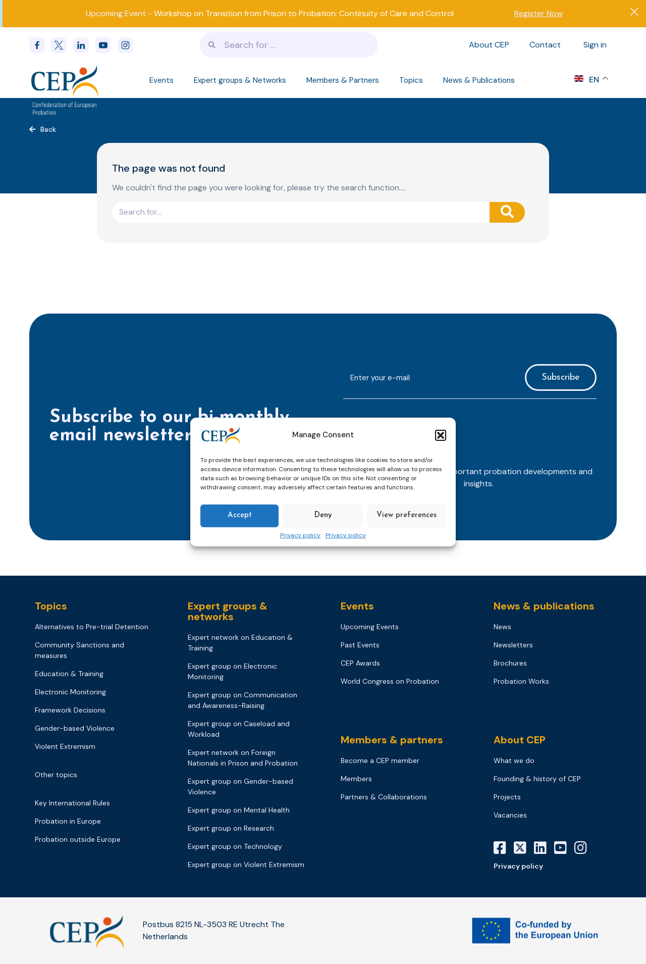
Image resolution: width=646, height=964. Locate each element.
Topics (411, 80)
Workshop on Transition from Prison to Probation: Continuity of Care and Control (304, 13)
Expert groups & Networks (240, 80)
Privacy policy (300, 535)
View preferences (406, 515)
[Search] (507, 212)
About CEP (489, 44)
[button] (441, 435)
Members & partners (392, 739)
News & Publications (479, 80)
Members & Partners (342, 80)
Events (161, 80)
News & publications (544, 606)
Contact (545, 44)
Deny (323, 515)
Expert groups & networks (227, 611)
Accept (240, 515)
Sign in (595, 44)
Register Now (538, 13)
